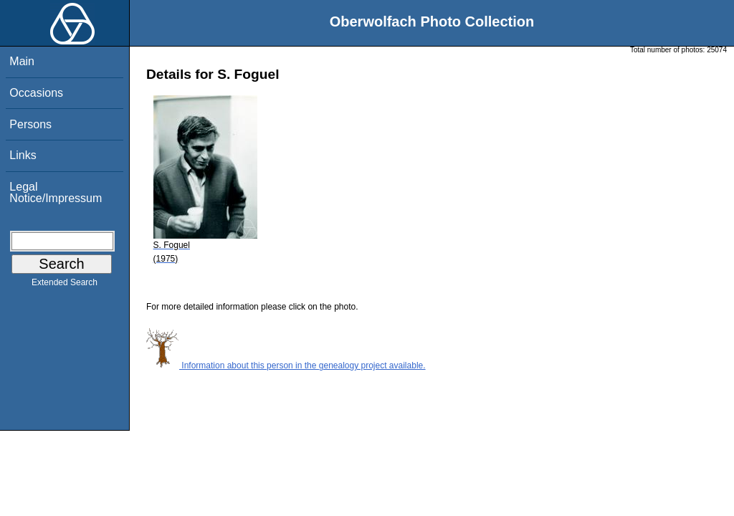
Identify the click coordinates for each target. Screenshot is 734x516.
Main (21, 61)
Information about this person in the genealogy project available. (286, 365)
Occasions (36, 93)
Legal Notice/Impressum (55, 192)
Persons (30, 124)
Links (22, 155)
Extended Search (64, 285)
